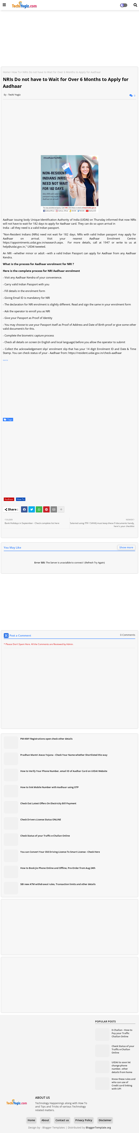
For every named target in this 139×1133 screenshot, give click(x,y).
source (5, 360)
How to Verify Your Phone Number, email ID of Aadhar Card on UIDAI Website (63, 771)
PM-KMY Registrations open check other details (46, 738)
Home (6, 72)
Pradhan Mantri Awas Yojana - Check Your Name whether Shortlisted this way (63, 754)
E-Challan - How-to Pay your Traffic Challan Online (122, 1033)
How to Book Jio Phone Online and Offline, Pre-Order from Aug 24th (57, 868)
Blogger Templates (53, 1127)
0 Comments (127, 635)
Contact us (62, 1120)
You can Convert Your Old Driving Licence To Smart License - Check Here (60, 851)
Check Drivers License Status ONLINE (40, 819)
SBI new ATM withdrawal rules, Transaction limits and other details (57, 884)
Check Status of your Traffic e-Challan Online (45, 835)
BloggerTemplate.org (98, 1127)
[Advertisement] (69, 39)
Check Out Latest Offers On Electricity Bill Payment (48, 803)
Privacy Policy (83, 1120)
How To (16, 72)
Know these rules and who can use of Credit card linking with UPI (123, 1083)
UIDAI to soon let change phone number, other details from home (122, 1067)
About (45, 1120)
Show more (126, 547)
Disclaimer (105, 1120)
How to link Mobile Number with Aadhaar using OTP (49, 787)
